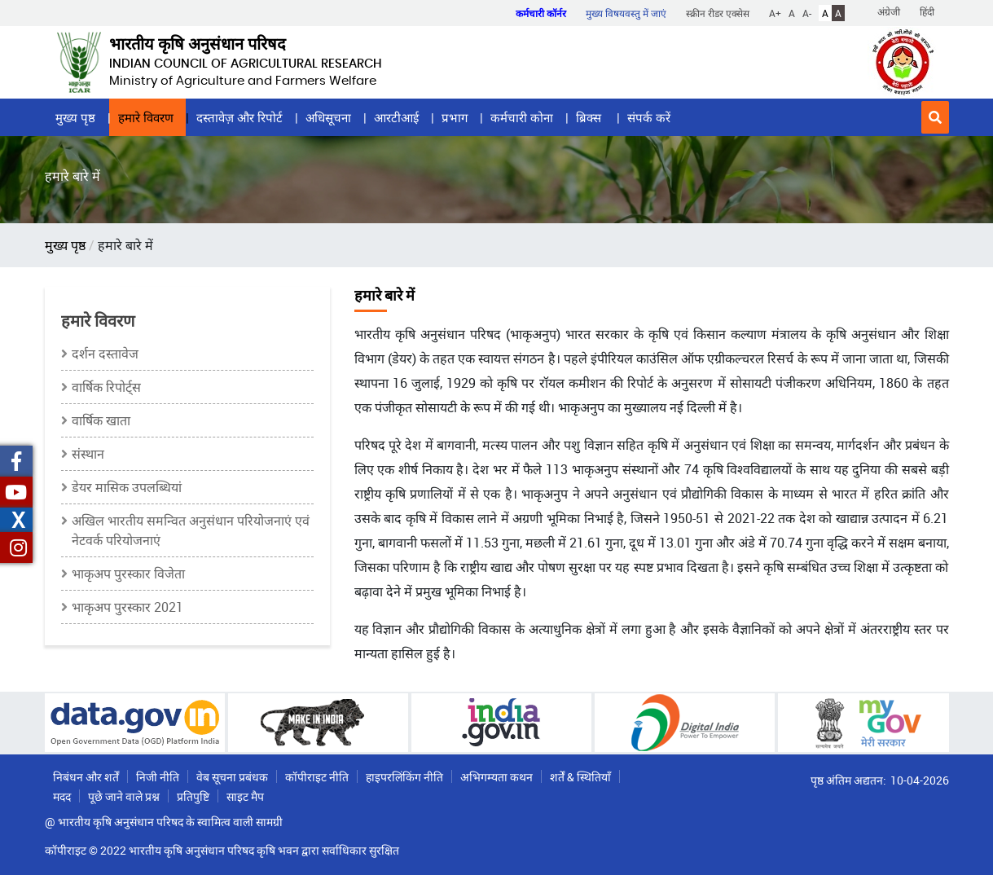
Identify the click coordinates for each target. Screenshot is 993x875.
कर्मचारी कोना (521, 117)
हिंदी (927, 11)
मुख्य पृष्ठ (75, 117)
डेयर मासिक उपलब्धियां (127, 487)
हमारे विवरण (146, 117)
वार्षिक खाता (101, 420)
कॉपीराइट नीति (317, 777)
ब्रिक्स (590, 117)
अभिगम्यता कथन (496, 777)
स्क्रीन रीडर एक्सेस (717, 13)
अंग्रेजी (888, 11)
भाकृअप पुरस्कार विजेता (128, 574)
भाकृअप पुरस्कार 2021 (127, 607)
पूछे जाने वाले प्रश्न (124, 796)
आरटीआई (396, 117)
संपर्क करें (648, 117)
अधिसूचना (328, 117)
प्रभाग (455, 117)
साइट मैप (245, 796)
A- (806, 13)
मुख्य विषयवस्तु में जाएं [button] (626, 13)
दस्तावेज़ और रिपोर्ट (239, 117)
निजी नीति (157, 777)
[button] (935, 117)
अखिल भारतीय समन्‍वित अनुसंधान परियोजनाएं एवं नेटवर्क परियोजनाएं (191, 530)
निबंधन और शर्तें (86, 777)
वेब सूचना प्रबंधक (232, 777)
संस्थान (88, 454)
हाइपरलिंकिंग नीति (404, 777)
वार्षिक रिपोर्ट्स (106, 387)
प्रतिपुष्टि (193, 796)
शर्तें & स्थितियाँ (580, 777)
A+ (775, 13)
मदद (62, 796)
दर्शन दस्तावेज (105, 354)
